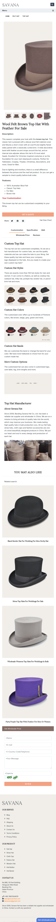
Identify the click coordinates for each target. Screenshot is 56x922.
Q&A (43, 230)
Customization (17, 230)
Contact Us (11, 829)
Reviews (36, 235)
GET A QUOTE (28, 214)
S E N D (28, 784)
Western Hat (11, 864)
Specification (32, 230)
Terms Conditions (13, 833)
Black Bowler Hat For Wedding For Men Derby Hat (28, 541)
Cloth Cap (10, 856)
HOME (7, 16)
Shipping (10, 822)
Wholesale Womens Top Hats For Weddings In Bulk (28, 661)
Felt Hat (16, 16)
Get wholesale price (46, 920)
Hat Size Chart (46, 220)
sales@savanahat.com (12, 899)
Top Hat (25, 16)
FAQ (8, 819)
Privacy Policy (12, 837)
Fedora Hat (11, 860)
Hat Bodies (10, 867)
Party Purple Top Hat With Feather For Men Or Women (28, 721)
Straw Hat (10, 853)
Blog (8, 815)
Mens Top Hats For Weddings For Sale (28, 601)
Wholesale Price (23, 235)
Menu (28, 10)
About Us (10, 826)
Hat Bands (10, 871)
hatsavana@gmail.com (12, 901)
